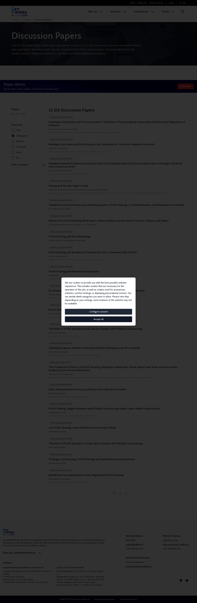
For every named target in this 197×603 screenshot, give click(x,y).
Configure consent (98, 311)
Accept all (99, 319)
